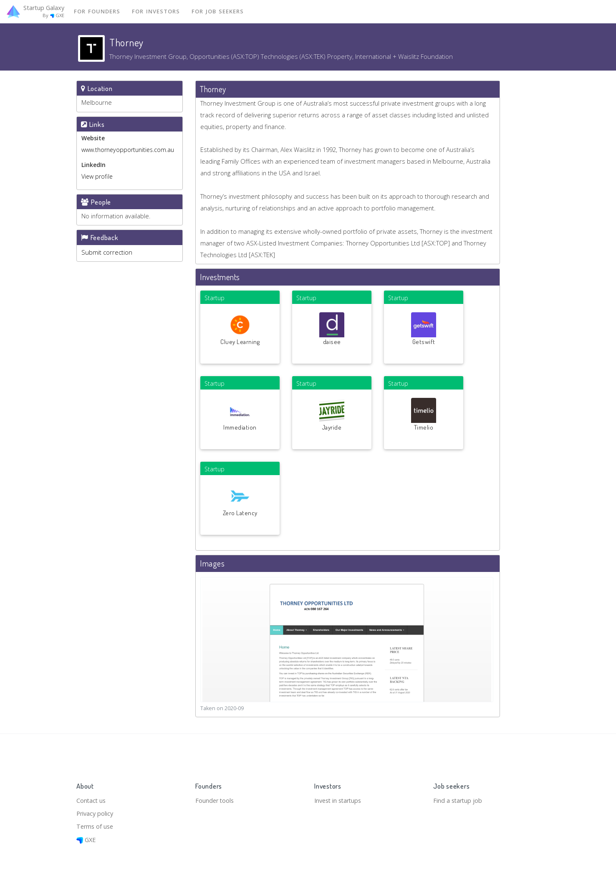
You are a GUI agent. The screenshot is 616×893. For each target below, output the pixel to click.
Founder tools (215, 798)
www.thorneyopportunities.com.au (127, 150)
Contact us (91, 798)
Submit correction (106, 252)
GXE (86, 839)
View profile (97, 177)
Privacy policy (95, 812)
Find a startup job (458, 798)
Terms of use (95, 826)
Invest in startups (339, 798)
